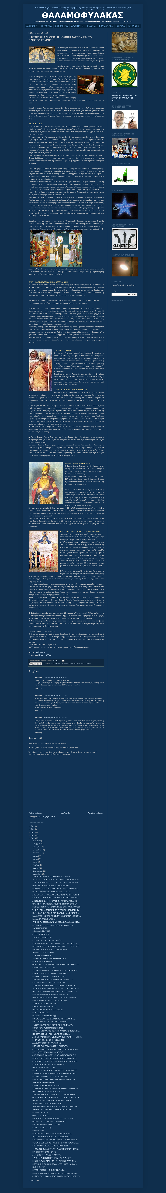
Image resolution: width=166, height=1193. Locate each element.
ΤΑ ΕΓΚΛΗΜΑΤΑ (86, 663)
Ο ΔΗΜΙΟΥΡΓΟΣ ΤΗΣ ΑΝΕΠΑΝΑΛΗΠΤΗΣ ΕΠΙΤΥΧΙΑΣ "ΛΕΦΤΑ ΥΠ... (56, 964)
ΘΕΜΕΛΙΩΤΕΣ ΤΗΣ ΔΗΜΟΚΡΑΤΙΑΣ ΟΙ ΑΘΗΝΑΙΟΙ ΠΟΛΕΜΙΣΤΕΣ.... (55, 1143)
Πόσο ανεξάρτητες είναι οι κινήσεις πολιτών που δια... (50, 995)
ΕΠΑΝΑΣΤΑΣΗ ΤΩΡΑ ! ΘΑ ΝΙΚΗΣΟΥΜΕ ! (46, 1085)
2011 (33, 838)
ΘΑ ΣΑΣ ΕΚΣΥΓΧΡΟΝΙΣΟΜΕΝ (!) (44, 1016)
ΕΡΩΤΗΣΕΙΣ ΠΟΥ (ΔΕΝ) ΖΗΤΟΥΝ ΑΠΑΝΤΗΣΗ (48, 1064)
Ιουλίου (35, 856)
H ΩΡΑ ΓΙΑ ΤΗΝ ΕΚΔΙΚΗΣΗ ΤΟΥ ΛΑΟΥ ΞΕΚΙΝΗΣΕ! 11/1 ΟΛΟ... (54, 1164)
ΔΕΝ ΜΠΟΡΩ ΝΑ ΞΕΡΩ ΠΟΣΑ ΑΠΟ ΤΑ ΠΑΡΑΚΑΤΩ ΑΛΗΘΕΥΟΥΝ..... (56, 1088)
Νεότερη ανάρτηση (35, 813)
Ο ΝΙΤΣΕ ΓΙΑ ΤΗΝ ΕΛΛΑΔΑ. (42, 1116)
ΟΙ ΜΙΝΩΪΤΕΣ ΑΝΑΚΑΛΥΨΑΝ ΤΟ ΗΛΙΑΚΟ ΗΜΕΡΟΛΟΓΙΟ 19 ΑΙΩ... (55, 1149)
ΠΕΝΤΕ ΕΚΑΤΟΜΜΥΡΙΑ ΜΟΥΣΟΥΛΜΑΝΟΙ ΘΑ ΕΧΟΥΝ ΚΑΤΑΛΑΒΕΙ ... (56, 907)
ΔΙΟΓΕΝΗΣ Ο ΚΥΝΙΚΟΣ (40, 934)
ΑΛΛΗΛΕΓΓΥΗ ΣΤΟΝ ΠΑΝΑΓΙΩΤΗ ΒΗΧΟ (46, 1043)
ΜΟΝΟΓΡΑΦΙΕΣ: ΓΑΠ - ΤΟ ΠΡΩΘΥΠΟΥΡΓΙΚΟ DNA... (51, 1034)
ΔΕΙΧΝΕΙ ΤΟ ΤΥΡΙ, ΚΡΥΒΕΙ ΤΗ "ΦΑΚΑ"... (46, 1155)
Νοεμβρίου (37, 844)
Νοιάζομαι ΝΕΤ (41, 652)
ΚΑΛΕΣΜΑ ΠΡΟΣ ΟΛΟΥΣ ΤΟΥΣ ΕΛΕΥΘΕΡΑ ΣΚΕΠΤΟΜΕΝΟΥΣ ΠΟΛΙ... (57, 916)
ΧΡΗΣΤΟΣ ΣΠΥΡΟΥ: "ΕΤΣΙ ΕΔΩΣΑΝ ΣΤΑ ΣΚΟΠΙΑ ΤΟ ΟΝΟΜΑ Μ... (55, 883)
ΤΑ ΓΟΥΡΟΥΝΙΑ (75, 663)
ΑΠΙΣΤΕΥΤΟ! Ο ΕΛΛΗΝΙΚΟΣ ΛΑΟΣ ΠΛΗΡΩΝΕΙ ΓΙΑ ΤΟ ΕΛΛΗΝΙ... (55, 901)
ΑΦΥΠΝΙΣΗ (65, 663)
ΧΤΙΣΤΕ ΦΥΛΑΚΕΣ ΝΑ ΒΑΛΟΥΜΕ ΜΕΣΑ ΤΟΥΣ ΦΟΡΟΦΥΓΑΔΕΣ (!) (55, 895)
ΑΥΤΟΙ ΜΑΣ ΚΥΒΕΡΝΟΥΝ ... (42, 955)
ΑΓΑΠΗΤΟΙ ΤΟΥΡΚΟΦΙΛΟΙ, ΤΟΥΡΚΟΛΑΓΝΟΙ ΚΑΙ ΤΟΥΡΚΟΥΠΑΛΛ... (56, 1176)
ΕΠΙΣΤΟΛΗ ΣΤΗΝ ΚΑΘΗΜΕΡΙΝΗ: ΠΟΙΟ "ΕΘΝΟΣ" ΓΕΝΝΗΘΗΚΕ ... (55, 898)
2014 (33, 829)
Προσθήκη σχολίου (36, 738)
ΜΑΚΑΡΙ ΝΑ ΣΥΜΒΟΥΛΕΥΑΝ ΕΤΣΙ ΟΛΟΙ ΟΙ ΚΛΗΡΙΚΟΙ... (52, 1100)
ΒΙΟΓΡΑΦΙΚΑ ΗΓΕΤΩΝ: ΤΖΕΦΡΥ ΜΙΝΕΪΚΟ (47, 940)
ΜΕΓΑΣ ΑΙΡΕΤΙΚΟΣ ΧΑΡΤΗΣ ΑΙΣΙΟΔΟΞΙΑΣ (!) (48, 1091)
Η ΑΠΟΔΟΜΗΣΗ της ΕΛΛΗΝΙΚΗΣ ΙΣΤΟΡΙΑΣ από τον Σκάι (52, 925)
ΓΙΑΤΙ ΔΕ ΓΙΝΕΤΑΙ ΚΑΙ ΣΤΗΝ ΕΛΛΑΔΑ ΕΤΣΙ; (47, 1010)
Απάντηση (38, 688)
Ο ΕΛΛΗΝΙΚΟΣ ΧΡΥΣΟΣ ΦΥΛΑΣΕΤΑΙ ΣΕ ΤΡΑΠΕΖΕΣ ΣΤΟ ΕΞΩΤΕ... (56, 946)
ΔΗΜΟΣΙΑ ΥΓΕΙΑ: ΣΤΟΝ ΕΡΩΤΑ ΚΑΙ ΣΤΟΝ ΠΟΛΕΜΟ (51, 877)
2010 (33, 1181)
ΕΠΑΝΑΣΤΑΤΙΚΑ (106, 26)
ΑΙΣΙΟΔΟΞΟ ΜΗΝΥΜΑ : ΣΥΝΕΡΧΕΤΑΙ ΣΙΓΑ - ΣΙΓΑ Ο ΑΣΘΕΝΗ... (54, 1095)
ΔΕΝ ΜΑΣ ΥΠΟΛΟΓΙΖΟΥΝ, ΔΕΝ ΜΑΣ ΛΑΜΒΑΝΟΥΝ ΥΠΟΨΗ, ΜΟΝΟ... (57, 1037)
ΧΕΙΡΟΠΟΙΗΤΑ (61, 26)
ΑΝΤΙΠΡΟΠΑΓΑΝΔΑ (55, 663)
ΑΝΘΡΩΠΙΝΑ (31, 26)
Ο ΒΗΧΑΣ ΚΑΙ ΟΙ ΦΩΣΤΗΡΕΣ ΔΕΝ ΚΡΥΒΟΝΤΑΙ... (49, 1122)
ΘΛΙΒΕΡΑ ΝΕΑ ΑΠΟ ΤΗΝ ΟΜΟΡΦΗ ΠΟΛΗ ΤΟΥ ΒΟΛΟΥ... (52, 1025)
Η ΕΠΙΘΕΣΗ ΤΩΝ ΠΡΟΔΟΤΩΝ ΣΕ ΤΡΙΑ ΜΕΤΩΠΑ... (50, 1046)
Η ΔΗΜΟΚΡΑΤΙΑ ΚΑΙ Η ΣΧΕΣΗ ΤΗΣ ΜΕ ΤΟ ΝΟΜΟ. (50, 1076)
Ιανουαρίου (37, 874)
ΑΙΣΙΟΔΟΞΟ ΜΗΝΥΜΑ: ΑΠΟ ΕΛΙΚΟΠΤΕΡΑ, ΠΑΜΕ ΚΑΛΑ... (53, 980)
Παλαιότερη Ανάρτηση (95, 813)
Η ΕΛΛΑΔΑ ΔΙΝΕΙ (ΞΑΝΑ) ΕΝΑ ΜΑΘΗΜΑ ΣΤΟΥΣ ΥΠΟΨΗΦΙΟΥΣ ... (55, 889)
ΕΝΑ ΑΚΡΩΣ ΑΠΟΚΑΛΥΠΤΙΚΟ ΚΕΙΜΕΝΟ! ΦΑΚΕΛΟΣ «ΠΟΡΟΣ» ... (55, 1073)
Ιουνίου (35, 859)
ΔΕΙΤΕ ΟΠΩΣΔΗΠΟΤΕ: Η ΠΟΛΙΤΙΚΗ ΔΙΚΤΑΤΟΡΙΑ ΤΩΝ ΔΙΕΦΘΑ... (55, 1061)
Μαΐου (35, 862)
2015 (33, 826)
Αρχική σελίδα (65, 813)
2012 (33, 835)
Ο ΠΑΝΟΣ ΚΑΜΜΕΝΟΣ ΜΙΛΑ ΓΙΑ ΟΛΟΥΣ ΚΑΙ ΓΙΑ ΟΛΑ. (51, 1158)
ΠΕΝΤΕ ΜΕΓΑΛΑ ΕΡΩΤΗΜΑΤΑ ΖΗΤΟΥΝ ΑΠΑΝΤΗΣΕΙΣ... (52, 1134)
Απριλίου (36, 865)
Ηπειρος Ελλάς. (44, 655)
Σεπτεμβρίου (37, 850)
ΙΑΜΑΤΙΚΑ (91, 26)
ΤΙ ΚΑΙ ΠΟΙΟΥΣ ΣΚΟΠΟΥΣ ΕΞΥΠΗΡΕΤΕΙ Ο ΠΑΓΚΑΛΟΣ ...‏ (52, 1110)
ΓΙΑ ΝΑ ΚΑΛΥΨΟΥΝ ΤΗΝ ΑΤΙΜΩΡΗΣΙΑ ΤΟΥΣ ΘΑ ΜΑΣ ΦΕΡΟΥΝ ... (55, 913)
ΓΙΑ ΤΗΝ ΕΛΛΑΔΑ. (38, 1167)
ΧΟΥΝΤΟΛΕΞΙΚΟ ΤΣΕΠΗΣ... (42, 937)
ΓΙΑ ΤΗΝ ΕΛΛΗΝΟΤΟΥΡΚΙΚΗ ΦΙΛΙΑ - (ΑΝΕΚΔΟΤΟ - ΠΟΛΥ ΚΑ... (55, 998)
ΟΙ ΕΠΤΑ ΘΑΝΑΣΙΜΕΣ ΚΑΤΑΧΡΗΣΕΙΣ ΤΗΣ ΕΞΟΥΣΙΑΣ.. (51, 892)
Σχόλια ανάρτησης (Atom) (46, 817)
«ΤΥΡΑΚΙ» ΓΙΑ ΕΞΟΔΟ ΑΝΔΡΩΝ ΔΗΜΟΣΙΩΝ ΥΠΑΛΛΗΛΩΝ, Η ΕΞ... (56, 922)
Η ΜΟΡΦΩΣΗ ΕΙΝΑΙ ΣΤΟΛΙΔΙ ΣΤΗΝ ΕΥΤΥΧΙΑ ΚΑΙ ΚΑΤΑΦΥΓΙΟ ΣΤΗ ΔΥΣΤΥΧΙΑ (124, 98)
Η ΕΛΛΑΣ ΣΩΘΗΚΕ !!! (40, 1113)
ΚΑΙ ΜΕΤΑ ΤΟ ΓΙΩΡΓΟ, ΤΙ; (41, 1128)
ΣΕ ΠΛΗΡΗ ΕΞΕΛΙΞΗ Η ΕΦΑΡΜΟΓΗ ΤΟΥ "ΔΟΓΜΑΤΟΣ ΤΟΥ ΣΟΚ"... (56, 880)
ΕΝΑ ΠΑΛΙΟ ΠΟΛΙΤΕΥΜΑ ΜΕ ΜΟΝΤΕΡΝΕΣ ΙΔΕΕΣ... (51, 1146)
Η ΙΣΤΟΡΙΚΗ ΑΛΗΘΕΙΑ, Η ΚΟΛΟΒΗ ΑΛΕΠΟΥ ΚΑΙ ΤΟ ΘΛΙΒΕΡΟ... (55, 1070)
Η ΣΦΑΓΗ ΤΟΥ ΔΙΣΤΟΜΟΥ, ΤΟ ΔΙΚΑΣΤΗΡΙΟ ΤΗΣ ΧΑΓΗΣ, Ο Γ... (54, 1058)
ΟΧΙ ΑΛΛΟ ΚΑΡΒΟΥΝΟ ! (41, 931)
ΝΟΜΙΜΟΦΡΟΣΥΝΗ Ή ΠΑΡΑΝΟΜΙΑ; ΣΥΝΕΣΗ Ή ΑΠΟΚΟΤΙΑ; (54, 1079)
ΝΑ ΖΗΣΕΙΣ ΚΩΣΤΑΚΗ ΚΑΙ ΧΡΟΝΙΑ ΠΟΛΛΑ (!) (48, 976)
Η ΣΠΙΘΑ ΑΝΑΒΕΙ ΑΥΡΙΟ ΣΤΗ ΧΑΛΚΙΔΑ (46, 1125)
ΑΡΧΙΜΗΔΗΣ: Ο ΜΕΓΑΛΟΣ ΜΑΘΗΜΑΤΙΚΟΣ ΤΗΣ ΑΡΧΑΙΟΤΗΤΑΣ (55, 970)
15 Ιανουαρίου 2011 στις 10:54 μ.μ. (55, 677)
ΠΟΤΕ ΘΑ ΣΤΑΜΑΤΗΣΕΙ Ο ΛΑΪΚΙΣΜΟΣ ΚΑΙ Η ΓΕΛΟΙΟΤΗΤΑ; (53, 1019)
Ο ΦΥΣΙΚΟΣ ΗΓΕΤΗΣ (39, 928)
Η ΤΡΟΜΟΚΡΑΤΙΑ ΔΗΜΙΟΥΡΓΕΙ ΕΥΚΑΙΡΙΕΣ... (48, 1028)
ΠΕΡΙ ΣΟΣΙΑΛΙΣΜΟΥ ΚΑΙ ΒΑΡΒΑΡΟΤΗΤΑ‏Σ (47, 1052)
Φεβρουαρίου (38, 871)
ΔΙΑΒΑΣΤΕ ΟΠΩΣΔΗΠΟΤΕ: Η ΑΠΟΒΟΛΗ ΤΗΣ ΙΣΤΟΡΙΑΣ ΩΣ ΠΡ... (55, 1049)
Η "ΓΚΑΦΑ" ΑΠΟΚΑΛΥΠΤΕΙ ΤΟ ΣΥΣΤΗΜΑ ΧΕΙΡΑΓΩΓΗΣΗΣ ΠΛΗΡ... (56, 1031)
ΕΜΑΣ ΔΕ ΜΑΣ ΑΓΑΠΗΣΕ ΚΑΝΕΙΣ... (45, 1007)
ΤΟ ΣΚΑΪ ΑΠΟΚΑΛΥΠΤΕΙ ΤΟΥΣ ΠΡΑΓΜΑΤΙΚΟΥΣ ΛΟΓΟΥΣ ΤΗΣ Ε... (55, 910)
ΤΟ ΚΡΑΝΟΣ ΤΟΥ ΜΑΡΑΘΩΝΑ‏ (43, 952)
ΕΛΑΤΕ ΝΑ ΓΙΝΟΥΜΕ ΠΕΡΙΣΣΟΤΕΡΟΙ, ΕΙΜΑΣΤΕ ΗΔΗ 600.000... (55, 1173)
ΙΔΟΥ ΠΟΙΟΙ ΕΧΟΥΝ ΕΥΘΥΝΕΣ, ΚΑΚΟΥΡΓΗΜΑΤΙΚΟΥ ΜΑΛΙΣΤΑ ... (55, 943)
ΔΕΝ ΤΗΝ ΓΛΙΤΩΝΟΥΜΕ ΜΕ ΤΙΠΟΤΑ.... (46, 1004)
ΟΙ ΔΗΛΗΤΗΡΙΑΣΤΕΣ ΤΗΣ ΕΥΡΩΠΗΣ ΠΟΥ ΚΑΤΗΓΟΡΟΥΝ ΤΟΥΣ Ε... (56, 1097)
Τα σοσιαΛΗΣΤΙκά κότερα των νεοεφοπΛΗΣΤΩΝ (49, 958)
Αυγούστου (37, 853)
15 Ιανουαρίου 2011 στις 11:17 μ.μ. (55, 695)
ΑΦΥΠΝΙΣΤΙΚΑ (77, 26)
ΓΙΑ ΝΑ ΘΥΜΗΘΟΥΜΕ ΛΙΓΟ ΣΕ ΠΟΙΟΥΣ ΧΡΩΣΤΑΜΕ (51, 886)
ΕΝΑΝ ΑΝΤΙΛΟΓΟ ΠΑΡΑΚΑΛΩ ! (43, 967)
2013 (33, 832)
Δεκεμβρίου (37, 841)
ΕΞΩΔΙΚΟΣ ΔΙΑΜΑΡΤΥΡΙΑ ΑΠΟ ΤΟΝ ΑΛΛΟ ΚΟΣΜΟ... (51, 973)
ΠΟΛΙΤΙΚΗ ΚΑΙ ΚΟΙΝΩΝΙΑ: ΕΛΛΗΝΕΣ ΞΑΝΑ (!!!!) (49, 1001)
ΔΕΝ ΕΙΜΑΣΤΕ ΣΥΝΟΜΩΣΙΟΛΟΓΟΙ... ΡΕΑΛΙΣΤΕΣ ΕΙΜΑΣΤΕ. (53, 985)
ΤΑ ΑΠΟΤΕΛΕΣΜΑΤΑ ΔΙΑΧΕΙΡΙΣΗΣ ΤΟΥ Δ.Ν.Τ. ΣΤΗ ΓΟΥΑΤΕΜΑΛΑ (55, 989)
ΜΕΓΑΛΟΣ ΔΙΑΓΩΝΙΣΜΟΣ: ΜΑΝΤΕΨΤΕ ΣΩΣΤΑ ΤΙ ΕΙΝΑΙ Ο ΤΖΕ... (55, 992)
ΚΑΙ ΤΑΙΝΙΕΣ (133, 26)
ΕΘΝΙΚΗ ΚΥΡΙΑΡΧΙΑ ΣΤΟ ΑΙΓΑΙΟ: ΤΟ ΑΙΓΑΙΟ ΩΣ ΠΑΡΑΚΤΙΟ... (54, 1161)
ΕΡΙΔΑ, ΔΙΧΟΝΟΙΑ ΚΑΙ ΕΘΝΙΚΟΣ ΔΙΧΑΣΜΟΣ (48, 1040)
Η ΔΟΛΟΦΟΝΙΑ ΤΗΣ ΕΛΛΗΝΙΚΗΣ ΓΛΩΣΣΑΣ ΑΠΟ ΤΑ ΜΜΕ (52, 1119)
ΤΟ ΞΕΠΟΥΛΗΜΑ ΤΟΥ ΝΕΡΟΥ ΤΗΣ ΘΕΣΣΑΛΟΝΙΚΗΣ (51, 1137)
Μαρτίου (36, 868)
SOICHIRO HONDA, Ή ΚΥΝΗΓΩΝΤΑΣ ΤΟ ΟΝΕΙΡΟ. (50, 949)
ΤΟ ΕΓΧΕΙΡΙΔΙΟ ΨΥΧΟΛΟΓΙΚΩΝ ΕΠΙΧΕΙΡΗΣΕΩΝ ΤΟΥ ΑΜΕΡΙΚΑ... (55, 1107)
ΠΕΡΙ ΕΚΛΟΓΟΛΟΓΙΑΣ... (41, 1013)
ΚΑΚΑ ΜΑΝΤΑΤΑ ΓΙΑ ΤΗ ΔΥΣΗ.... (43, 919)
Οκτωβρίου (37, 847)
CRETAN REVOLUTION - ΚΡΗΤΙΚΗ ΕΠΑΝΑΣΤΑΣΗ (50, 1022)
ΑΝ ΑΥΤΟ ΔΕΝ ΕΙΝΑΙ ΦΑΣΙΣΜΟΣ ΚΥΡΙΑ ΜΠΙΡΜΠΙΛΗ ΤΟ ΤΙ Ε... (54, 1055)
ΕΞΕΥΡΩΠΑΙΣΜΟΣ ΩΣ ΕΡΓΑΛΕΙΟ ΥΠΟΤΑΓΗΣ (48, 983)
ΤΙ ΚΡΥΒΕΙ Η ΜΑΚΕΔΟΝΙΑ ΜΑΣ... (44, 1082)
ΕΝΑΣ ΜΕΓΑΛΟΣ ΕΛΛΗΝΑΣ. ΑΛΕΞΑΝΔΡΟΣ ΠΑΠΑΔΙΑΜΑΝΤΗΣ (54, 1140)
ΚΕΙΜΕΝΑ (120, 26)
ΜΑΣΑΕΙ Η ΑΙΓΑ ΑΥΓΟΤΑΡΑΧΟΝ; (43, 1067)
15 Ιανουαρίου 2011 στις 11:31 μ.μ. (55, 718)
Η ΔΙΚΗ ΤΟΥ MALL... (39, 1131)
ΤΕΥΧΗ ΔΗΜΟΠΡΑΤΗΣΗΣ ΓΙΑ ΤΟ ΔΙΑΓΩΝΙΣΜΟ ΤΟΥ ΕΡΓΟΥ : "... (55, 904)
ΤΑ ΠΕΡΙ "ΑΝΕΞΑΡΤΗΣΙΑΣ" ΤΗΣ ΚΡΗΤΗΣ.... (47, 1104)
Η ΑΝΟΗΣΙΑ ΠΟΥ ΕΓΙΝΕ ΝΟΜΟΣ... (44, 1152)
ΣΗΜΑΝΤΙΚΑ (46, 26)
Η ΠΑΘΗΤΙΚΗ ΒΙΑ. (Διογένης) (42, 961)
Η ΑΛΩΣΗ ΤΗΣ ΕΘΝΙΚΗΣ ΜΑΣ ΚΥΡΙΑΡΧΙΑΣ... (48, 1170)
